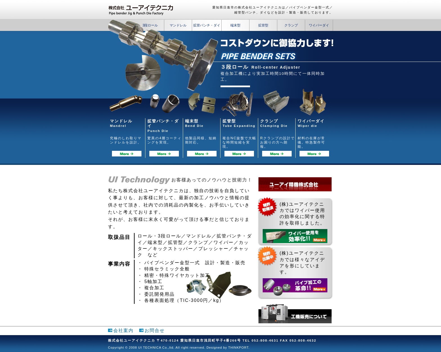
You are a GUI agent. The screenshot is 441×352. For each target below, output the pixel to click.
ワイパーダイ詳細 (314, 153)
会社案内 (123, 330)
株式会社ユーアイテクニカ (143, 10)
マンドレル (178, 25)
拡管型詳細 (239, 153)
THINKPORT (238, 347)
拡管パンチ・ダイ (206, 25)
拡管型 (263, 25)
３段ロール (234, 67)
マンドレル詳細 (126, 153)
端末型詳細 (202, 153)
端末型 (235, 25)
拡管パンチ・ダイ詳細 (164, 153)
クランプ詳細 (277, 153)
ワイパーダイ (319, 25)
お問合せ (155, 330)
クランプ (291, 25)
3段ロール (150, 25)
